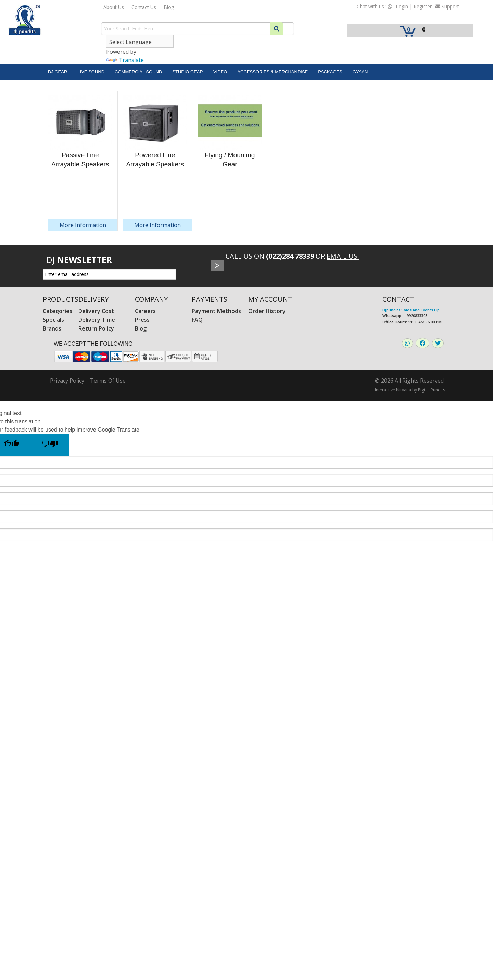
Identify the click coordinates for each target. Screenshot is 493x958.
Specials (53, 319)
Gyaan (360, 71)
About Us (113, 7)
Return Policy (96, 328)
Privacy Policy (67, 381)
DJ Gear (57, 71)
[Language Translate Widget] (140, 41)
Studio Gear (187, 71)
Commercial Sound (138, 71)
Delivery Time (96, 319)
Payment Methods (216, 311)
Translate (125, 60)
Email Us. (343, 256)
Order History (267, 311)
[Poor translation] (49, 445)
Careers (145, 311)
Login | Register (414, 6)
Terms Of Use (108, 380)
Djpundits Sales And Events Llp (411, 309)
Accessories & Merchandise (272, 71)
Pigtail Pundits (431, 390)
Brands (52, 328)
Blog (169, 7)
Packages (330, 71)
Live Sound (90, 71)
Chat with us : (374, 6)
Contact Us (143, 7)
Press (142, 319)
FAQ (197, 319)
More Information (83, 225)
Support (447, 6)
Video (220, 71)
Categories (57, 311)
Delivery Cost (96, 311)
